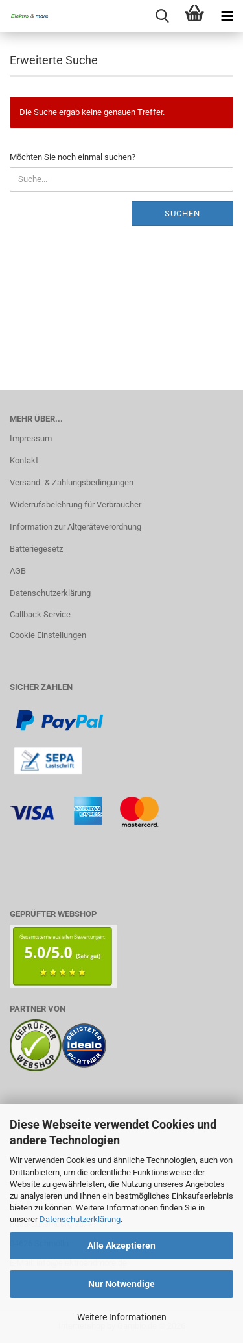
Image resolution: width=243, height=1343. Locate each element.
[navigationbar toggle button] (227, 16)
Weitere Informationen (122, 1317)
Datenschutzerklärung (80, 1219)
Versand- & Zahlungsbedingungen (71, 482)
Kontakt (24, 460)
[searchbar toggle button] (162, 16)
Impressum (31, 438)
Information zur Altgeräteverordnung (75, 526)
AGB (18, 571)
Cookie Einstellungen (48, 635)
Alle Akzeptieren (121, 1245)
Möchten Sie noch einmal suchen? (72, 157)
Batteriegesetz (36, 549)
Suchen (182, 213)
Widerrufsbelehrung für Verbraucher (75, 504)
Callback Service (40, 614)
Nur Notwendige (121, 1284)
